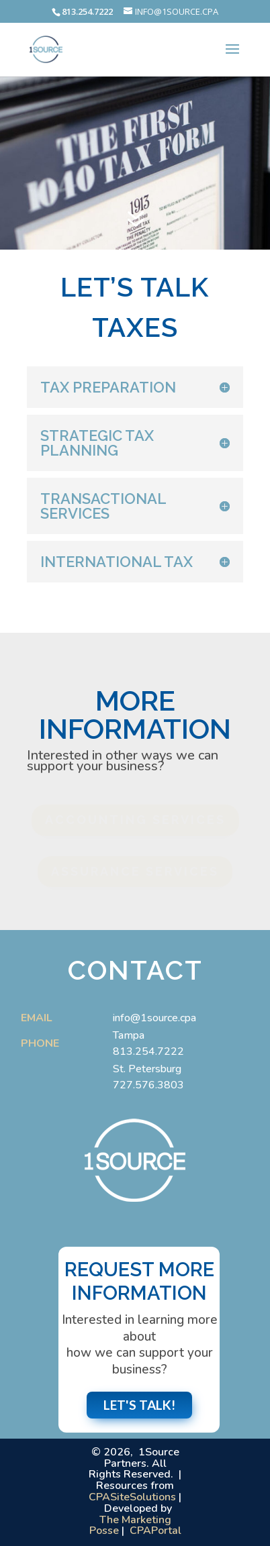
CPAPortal (155, 1530)
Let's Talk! (139, 1404)
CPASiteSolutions (132, 1497)
